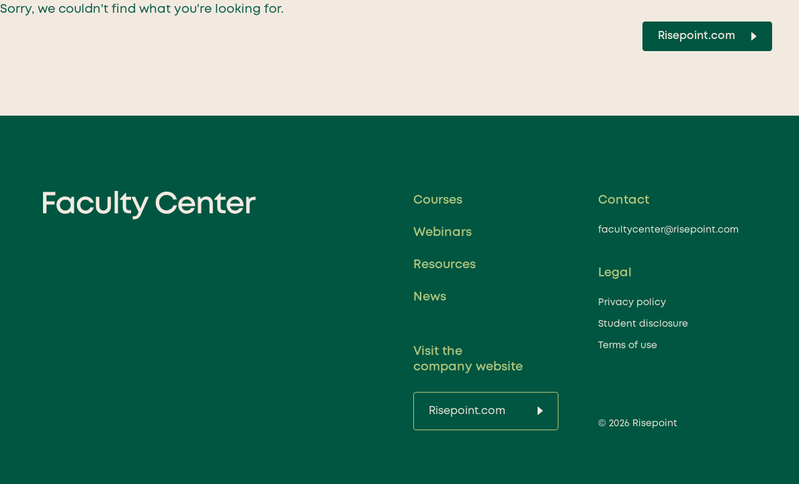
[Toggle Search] (617, 36)
